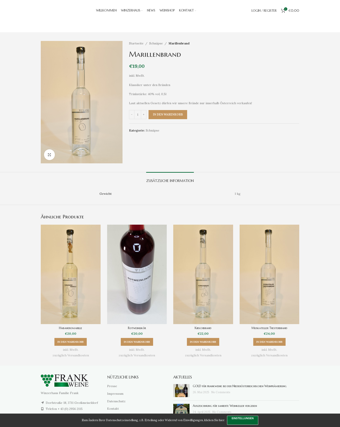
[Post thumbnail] (181, 390)
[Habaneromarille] (71, 274)
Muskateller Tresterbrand (269, 328)
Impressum (115, 394)
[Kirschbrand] (203, 274)
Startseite (136, 43)
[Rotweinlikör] (137, 274)
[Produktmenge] (137, 114)
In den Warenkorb (168, 114)
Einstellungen (242, 418)
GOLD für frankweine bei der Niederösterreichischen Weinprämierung (240, 386)
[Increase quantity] (143, 114)
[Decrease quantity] (131, 114)
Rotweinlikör (137, 328)
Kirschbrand (203, 328)
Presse (112, 386)
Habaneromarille (70, 328)
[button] (70, 342)
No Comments (220, 392)
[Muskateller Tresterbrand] (269, 274)
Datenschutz (116, 401)
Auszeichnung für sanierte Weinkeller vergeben (225, 406)
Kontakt (113, 409)
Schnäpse (156, 43)
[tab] (170, 178)
